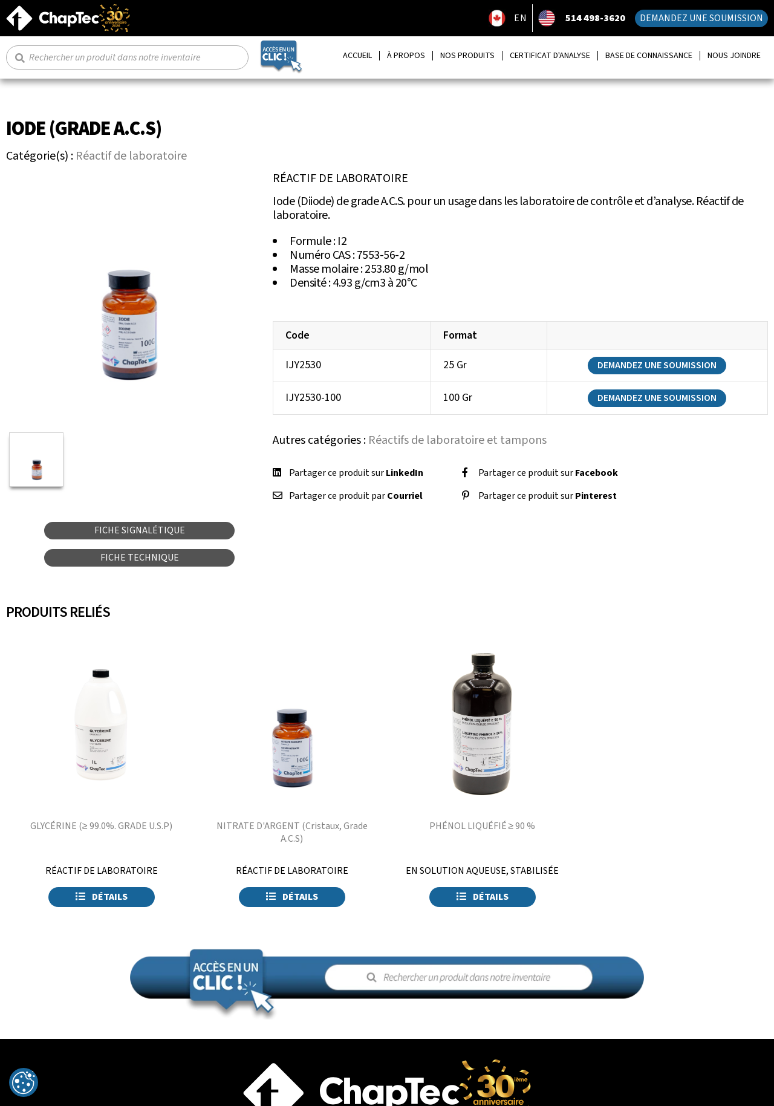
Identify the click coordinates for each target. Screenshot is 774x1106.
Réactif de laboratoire (131, 156)
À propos (406, 56)
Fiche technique (139, 557)
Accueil (357, 56)
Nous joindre (734, 56)
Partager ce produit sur (356, 473)
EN (520, 18)
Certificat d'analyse (550, 56)
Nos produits (467, 56)
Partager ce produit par (356, 496)
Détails (102, 896)
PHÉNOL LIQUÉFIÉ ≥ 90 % (482, 826)
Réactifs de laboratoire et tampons (457, 440)
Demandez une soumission (701, 18)
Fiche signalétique (139, 530)
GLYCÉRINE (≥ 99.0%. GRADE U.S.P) (101, 826)
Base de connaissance (648, 56)
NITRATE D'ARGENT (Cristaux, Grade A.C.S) (292, 832)
